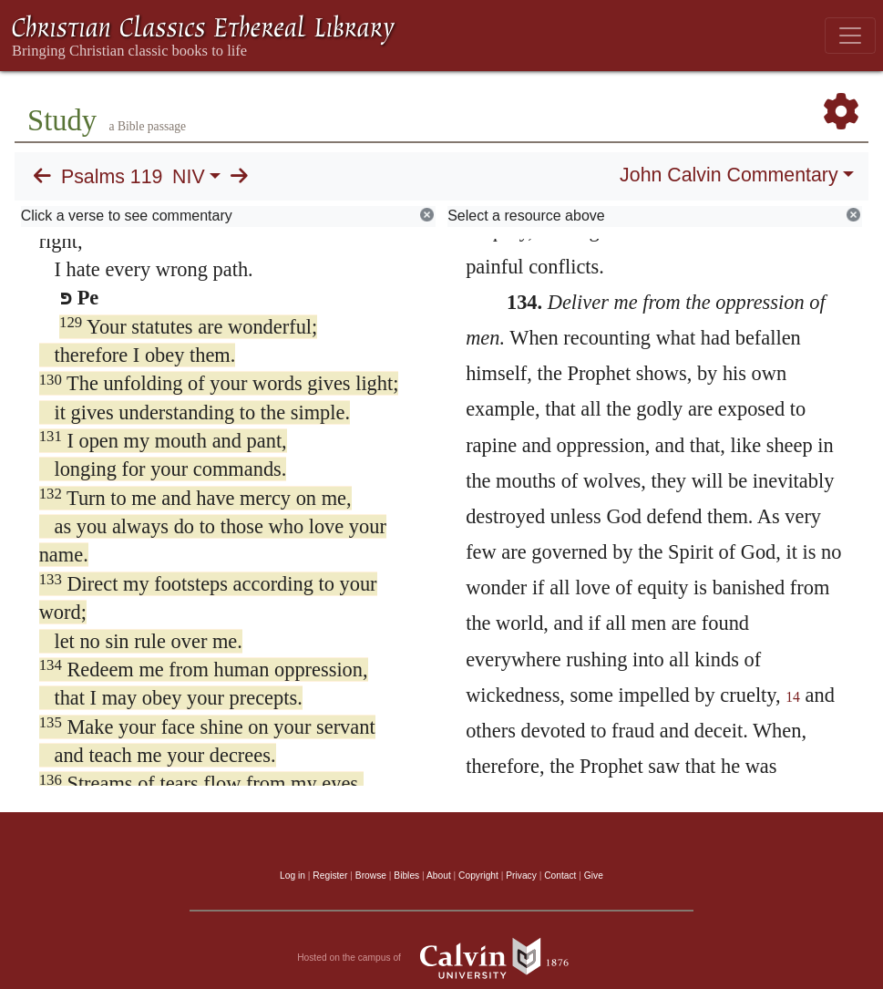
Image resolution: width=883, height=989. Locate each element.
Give (593, 876)
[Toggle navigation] (850, 35)
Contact (560, 876)
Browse (370, 876)
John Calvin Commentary (728, 175)
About (438, 876)
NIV (188, 177)
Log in (292, 876)
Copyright (478, 876)
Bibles (406, 876)
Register (330, 876)
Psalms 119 (111, 177)
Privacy (521, 876)
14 (792, 697)
